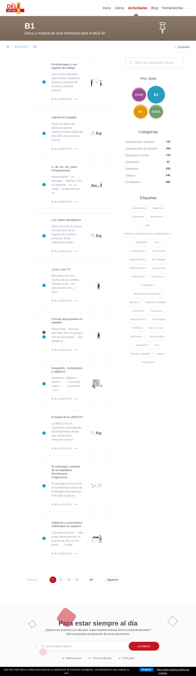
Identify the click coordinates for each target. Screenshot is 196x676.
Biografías (142, 242)
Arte (147, 225)
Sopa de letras (157, 336)
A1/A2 (139, 94)
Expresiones (159, 268)
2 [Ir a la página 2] (61, 579)
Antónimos (156, 216)
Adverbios (138, 216)
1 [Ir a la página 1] (53, 579)
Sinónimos (136, 336)
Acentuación (139, 208)
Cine (156, 242)
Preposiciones (137, 319)
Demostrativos (137, 259)
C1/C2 (156, 111)
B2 (141, 111)
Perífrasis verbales (156, 302)
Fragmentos (138, 276)
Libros (119, 8)
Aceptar (146, 669)
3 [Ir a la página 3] (69, 579)
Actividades (137, 8)
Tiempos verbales (140, 353)
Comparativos (137, 250)
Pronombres (159, 319)
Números (134, 302)
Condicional (158, 250)
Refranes (138, 327)
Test (156, 345)
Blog (154, 8)
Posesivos (156, 310)
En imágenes (159, 259)
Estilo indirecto (138, 268)
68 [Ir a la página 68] (91, 579)
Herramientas (172, 8)
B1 (156, 95)
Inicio (107, 8)
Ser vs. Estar (156, 327)
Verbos (161, 353)
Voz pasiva (148, 362)
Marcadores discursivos (147, 293)
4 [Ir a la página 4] (77, 579)
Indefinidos (148, 285)
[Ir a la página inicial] (9, 47)
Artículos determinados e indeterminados (147, 233)
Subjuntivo (142, 345)
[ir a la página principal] (15, 8)
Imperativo (157, 276)
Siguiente (112, 579)
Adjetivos (158, 208)
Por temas (138, 310)
